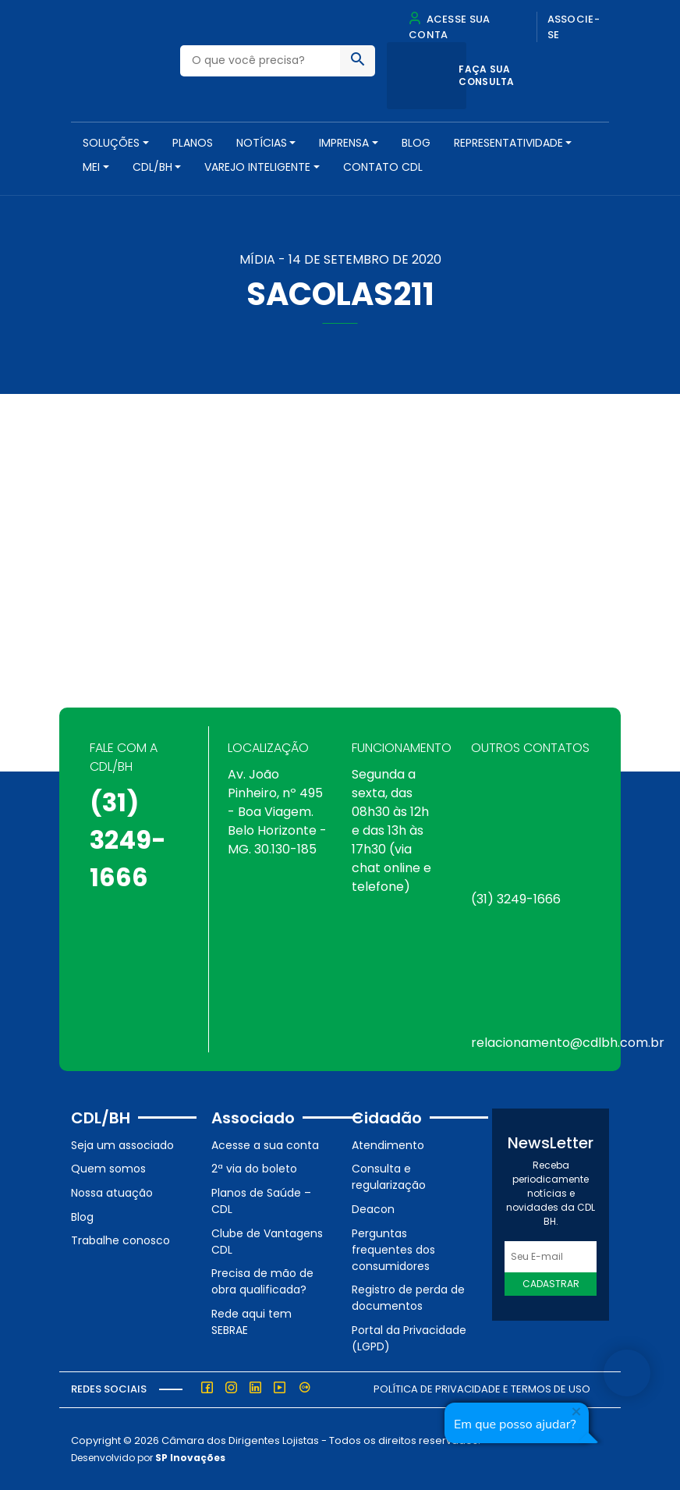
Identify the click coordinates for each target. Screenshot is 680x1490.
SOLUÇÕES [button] (111, 143)
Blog (416, 143)
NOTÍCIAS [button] (261, 143)
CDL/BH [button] (152, 167)
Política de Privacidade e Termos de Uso (482, 1389)
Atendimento (388, 1145)
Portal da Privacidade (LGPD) (409, 1338)
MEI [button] (91, 167)
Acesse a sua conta (265, 1145)
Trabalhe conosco (120, 1240)
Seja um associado (122, 1145)
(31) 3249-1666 (128, 840)
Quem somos (108, 1168)
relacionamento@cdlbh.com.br (567, 1043)
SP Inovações (190, 1457)
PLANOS (192, 143)
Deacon (373, 1209)
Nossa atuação (112, 1193)
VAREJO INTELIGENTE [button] (257, 167)
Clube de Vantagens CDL (267, 1242)
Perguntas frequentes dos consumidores (393, 1250)
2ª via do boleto (254, 1168)
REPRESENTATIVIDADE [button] (508, 143)
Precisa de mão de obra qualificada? (262, 1281)
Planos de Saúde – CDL (261, 1201)
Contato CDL (383, 167)
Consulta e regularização (389, 1177)
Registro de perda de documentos (408, 1298)
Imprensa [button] (344, 143)
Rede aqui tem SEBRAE (251, 1322)
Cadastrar (550, 1283)
